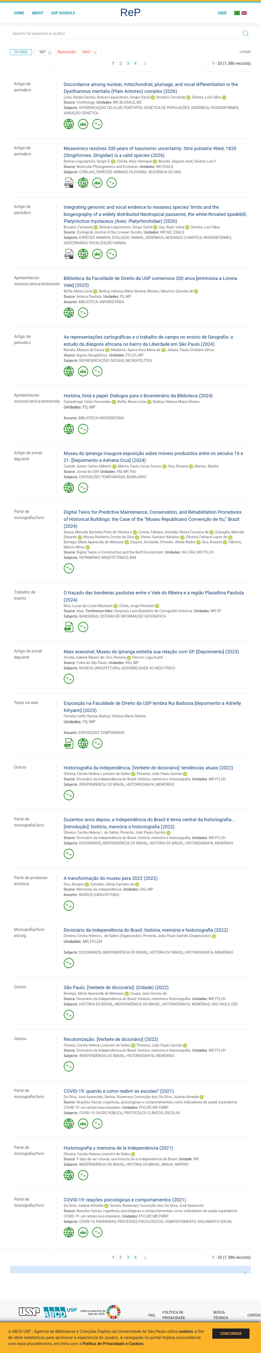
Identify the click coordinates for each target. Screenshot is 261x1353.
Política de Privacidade (173, 1315)
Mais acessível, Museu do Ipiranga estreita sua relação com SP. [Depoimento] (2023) (151, 651)
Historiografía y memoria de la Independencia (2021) (118, 1148)
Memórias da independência (98, 889)
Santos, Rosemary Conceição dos (130, 1097)
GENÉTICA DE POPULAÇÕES (166, 108)
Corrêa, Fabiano (150, 532)
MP (115, 102)
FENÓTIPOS (132, 108)
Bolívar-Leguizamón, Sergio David (123, 97)
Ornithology (85, 102)
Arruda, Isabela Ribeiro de (84, 657)
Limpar (245, 52)
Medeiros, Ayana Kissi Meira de (136, 350)
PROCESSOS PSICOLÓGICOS (140, 1222)
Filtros (21, 52)
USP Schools (63, 13)
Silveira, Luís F (205, 161)
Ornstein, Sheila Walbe (177, 542)
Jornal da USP (87, 472)
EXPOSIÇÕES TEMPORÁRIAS (102, 477)
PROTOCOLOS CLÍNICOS (143, 1113)
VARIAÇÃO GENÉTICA (81, 113)
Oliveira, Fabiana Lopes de (206, 537)
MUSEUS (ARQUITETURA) (99, 668)
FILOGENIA (138, 172)
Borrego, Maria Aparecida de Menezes (94, 542)
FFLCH (131, 355)
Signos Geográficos (91, 355)
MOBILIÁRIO (136, 477)
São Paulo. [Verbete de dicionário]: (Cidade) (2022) (116, 987)
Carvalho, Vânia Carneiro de (112, 884)
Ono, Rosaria (178, 466)
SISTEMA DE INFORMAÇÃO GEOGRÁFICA (133, 616)
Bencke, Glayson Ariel (175, 161)
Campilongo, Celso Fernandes (87, 402)
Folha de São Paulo (91, 663)
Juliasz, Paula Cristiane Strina (190, 350)
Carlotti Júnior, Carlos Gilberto (87, 466)
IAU (184, 552)
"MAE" (89, 52)
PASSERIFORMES (224, 108)
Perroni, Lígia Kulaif (148, 657)
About (38, 13)
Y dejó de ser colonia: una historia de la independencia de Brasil (126, 1159)
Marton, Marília (207, 466)
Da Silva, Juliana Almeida (179, 1097)
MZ (139, 102)
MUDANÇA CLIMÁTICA (183, 238)
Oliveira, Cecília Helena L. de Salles (91, 832)
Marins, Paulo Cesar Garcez (139, 466)
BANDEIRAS (88, 616)
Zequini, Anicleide (144, 542)
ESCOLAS (172, 1113)
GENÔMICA (200, 108)
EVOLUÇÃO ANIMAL (128, 238)
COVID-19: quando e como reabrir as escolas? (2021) (119, 1091)
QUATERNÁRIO (75, 243)
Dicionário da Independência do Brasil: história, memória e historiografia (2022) (146, 930)
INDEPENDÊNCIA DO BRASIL (102, 784)
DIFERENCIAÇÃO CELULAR (100, 108)
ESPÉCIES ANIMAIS (111, 172)
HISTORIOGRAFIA (140, 784)
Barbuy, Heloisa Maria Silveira (122, 291)
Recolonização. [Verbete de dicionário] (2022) (111, 1039)
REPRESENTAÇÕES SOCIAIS (101, 361)
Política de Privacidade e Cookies (113, 1343)
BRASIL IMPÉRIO (175, 1164)
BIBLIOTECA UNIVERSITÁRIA (101, 302)
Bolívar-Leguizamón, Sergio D (87, 161)
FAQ (151, 1315)
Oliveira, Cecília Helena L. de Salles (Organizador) (102, 936)
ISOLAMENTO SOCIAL (214, 1222)
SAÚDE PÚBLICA (109, 1113)
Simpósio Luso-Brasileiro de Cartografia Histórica (153, 611)
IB (121, 102)
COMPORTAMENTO (180, 1222)
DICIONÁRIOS (90, 843)
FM (119, 472)
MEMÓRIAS (165, 784)
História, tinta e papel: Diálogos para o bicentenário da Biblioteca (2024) (138, 395)
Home (19, 13)
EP (219, 611)
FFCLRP (145, 1107)
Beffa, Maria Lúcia (78, 291)
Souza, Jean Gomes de (148, 993)
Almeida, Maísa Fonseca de (186, 532)
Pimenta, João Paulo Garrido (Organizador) (177, 936)
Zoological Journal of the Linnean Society (109, 232)
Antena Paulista (88, 296)
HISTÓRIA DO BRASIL (167, 843)
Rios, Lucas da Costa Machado (88, 606)
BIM (133, 558)
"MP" (46, 52)
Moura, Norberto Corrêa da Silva (108, 537)
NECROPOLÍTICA (138, 361)
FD (122, 296)
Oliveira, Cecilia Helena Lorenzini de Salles (97, 774)
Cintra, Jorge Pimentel (136, 606)
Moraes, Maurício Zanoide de (170, 291)
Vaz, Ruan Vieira (171, 227)
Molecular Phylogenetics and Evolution (107, 167)
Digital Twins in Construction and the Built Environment (119, 552)
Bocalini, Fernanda (170, 97)
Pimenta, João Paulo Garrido (159, 774)
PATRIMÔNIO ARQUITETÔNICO (103, 558)
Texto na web (26, 702)
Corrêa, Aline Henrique (134, 161)
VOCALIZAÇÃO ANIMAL (108, 243)
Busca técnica (220, 1315)
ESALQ (129, 102)
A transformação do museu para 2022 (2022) (111, 878)
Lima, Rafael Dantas (79, 97)
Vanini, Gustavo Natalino (160, 537)
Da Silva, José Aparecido (83, 1097)
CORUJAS (87, 172)
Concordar (231, 1334)
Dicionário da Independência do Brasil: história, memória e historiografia (133, 779)
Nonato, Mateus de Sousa (84, 350)
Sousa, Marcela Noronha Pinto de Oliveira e (98, 532)
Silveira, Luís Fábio (206, 97)
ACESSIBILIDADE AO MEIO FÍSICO (148, 668)
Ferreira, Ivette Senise (81, 716)
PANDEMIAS (106, 1222)
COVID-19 (86, 1113)
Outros (20, 767)
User (222, 13)
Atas (80, 611)
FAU (133, 472)
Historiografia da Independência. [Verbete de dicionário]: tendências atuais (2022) (148, 767)
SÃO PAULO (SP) (225, 1004)
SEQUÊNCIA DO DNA (164, 172)
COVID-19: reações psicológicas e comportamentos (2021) (125, 1199)
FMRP (163, 1107)
